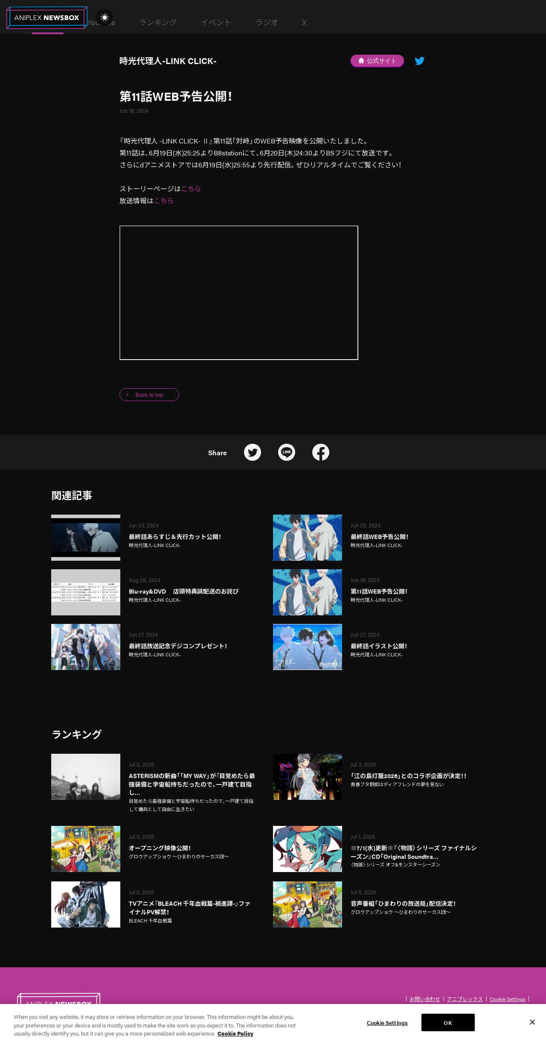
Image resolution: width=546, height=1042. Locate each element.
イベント (332, 22)
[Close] (532, 1025)
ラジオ (383, 22)
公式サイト (377, 60)
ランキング (274, 22)
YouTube (218, 22)
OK (448, 1026)
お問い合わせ (425, 998)
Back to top (149, 395)
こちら (191, 188)
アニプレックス (465, 998)
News (164, 22)
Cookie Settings (508, 998)
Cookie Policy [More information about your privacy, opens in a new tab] (235, 1037)
